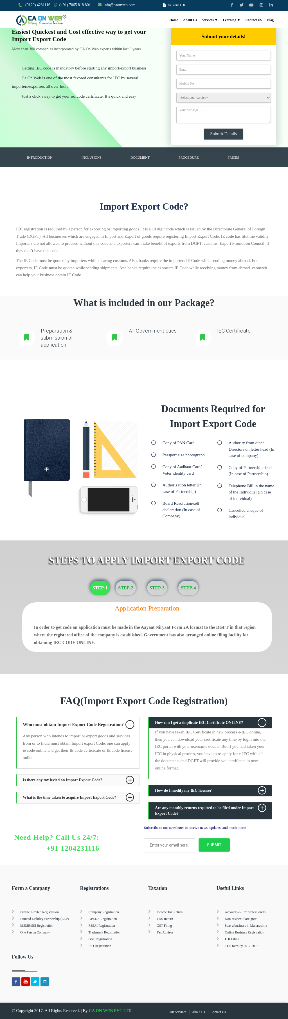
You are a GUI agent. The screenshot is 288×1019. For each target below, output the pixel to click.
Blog (270, 20)
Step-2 (125, 587)
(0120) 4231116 (37, 5)
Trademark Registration (105, 932)
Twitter (35, 981)
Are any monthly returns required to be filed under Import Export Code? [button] (204, 811)
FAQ (30, 172)
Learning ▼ (231, 20)
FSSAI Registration (102, 926)
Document (140, 158)
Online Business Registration (244, 932)
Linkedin (44, 981)
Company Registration (104, 912)
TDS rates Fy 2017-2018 (241, 946)
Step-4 (188, 587)
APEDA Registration (103, 919)
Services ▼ (210, 20)
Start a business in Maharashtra (246, 926)
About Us (190, 20)
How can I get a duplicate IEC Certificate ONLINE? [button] (199, 723)
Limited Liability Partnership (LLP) (44, 919)
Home (174, 20)
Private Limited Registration (39, 912)
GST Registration (100, 939)
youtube (25, 981)
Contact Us (218, 1012)
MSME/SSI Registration (36, 926)
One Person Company (35, 932)
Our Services (177, 1012)
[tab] (78, 724)
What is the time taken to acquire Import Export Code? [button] (69, 797)
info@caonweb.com (120, 5)
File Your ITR (175, 5)
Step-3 (157, 587)
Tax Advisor (165, 932)
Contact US (254, 20)
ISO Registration (100, 946)
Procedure (189, 158)
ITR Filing (232, 939)
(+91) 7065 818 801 (75, 5)
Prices (233, 158)
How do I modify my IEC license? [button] (183, 790)
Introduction (40, 158)
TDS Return (165, 919)
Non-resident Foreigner (240, 919)
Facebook (16, 981)
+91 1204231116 (72, 848)
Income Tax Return (170, 912)
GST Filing (164, 926)
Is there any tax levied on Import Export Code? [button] (62, 780)
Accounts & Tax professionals (245, 912)
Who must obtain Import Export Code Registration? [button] (73, 724)
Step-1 (100, 587)
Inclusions (92, 158)
